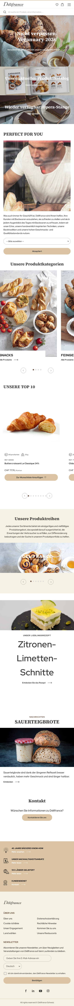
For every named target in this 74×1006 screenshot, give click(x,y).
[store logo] (13, 4)
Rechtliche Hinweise (46, 923)
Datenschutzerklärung (48, 918)
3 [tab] (38, 369)
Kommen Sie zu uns (46, 928)
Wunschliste (57, 4)
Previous (23, 370)
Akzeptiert (37, 251)
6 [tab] (40, 495)
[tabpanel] (37, 565)
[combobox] (37, 12)
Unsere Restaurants (46, 933)
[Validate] (37, 980)
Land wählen (9, 933)
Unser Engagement (13, 928)
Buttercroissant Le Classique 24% (22, 463)
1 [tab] (33, 369)
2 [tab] (35, 369)
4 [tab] (40, 369)
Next (50, 370)
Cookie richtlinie (11, 923)
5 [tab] (38, 495)
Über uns (7, 918)
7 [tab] (43, 495)
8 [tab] (45, 495)
